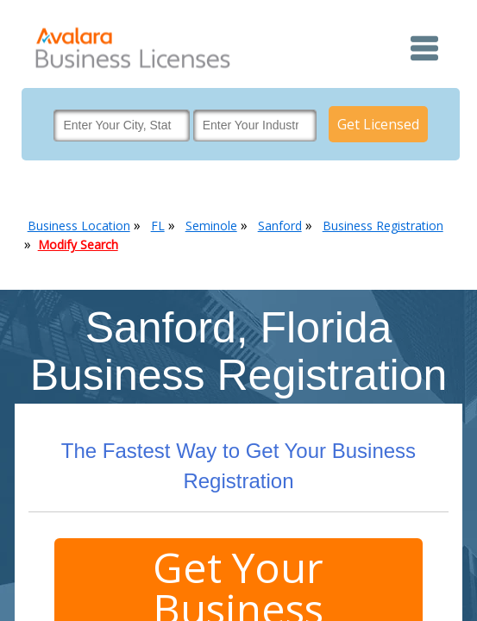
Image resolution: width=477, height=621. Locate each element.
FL (158, 225)
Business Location (79, 225)
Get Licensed (378, 124)
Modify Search (78, 244)
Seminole (211, 225)
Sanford (280, 225)
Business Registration (383, 225)
